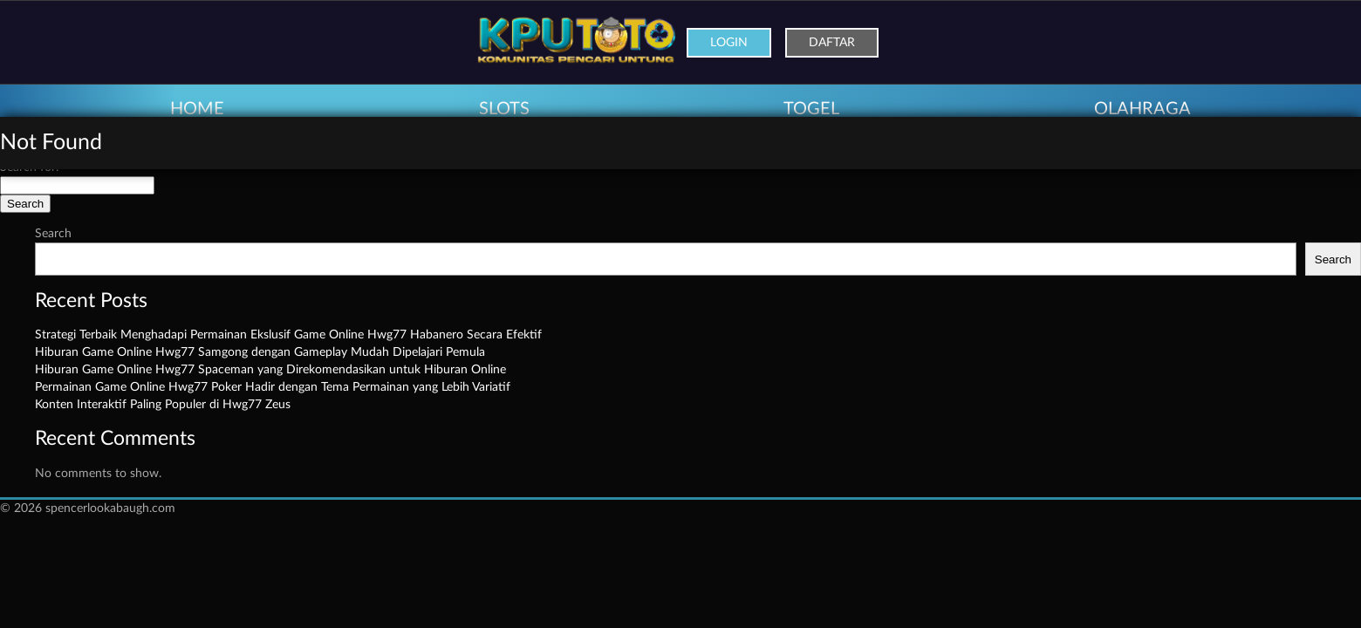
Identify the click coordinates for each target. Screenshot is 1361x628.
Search (53, 234)
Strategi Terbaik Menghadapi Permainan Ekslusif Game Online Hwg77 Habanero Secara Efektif (288, 335)
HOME (197, 109)
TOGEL (811, 109)
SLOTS (504, 109)
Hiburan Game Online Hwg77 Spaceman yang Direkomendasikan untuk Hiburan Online (270, 370)
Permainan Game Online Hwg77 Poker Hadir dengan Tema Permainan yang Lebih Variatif (272, 387)
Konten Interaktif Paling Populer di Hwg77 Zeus (163, 405)
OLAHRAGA (1142, 109)
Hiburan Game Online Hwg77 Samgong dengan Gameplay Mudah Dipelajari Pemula (260, 352)
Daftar (832, 43)
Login (729, 43)
